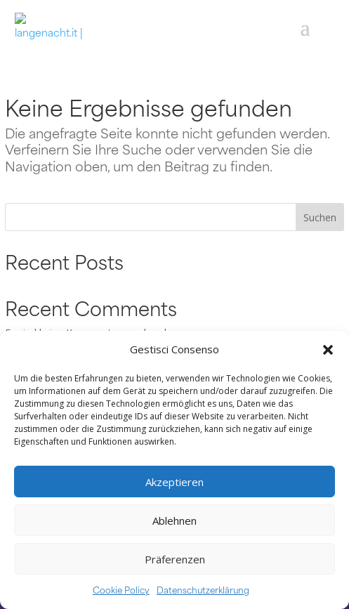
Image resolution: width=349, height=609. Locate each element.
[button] (328, 350)
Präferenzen (175, 559)
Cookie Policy (121, 589)
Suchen (319, 217)
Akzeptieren (174, 482)
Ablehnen (174, 520)
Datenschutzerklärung (203, 589)
